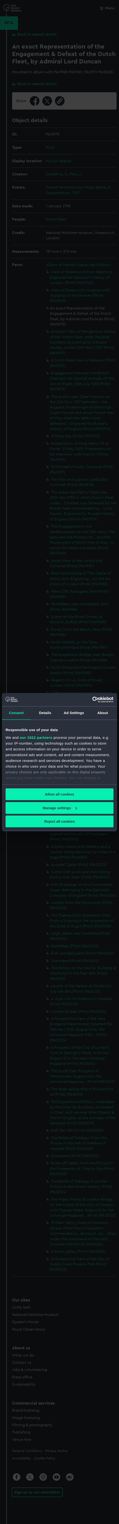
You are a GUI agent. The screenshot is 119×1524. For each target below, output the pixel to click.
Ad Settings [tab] (74, 713)
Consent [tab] (16, 713)
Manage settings (60, 808)
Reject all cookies (59, 821)
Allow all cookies (59, 794)
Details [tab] (45, 713)
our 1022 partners (36, 737)
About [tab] (102, 713)
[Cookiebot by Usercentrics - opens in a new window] (92, 700)
